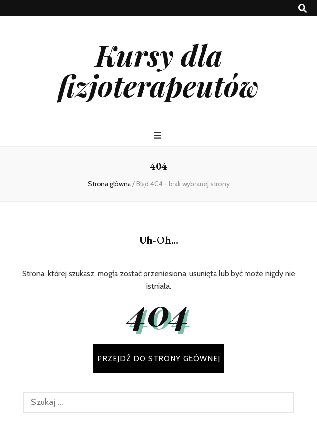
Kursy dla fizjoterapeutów (158, 69)
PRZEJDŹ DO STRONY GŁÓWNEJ (158, 358)
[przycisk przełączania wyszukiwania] (302, 8)
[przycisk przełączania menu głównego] (159, 135)
